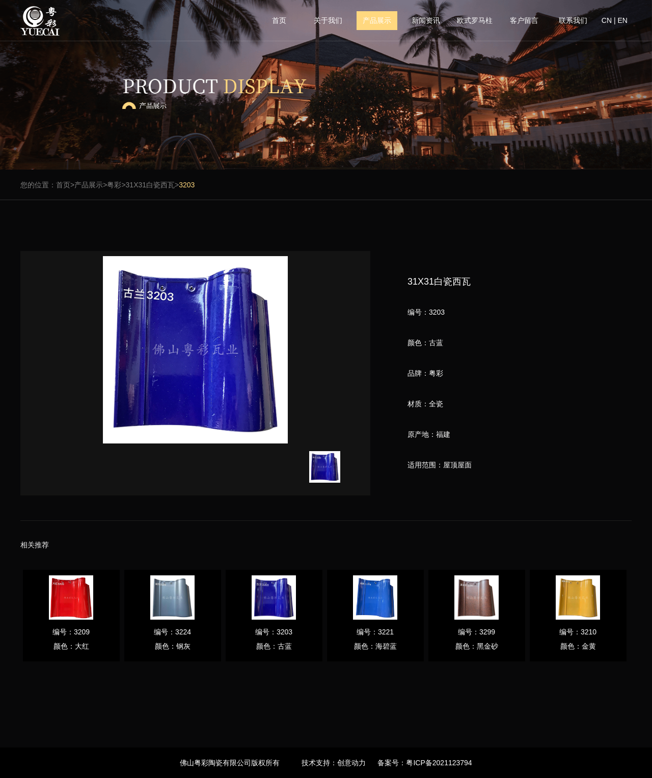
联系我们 (573, 20)
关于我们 (328, 20)
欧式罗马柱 (475, 20)
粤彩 (114, 185)
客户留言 (524, 20)
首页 (279, 20)
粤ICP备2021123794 (439, 763)
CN (607, 20)
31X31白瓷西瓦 (150, 185)
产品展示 (377, 20)
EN (622, 20)
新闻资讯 (426, 20)
